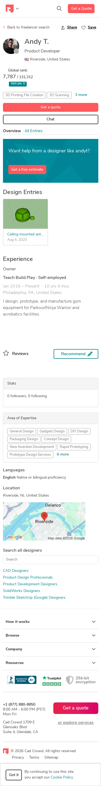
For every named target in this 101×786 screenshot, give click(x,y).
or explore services (76, 723)
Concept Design (56, 439)
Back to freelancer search (26, 27)
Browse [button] (51, 635)
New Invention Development (32, 447)
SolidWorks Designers (21, 591)
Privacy (18, 758)
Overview (12, 131)
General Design (22, 431)
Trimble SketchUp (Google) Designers (34, 598)
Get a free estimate (27, 170)
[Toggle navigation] (12, 9)
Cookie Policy (62, 778)
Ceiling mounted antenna (28, 234)
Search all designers (22, 550)
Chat (50, 119)
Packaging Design (24, 439)
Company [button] (51, 649)
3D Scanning (59, 95)
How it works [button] (51, 622)
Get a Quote (81, 9)
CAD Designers (16, 571)
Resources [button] (51, 663)
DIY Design (79, 431)
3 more (81, 95)
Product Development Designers (30, 584)
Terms (34, 758)
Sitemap (51, 758)
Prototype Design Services (30, 455)
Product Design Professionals (28, 578)
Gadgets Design (52, 431)
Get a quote (50, 107)
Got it (14, 775)
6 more (63, 455)
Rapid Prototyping (74, 447)
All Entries (34, 131)
